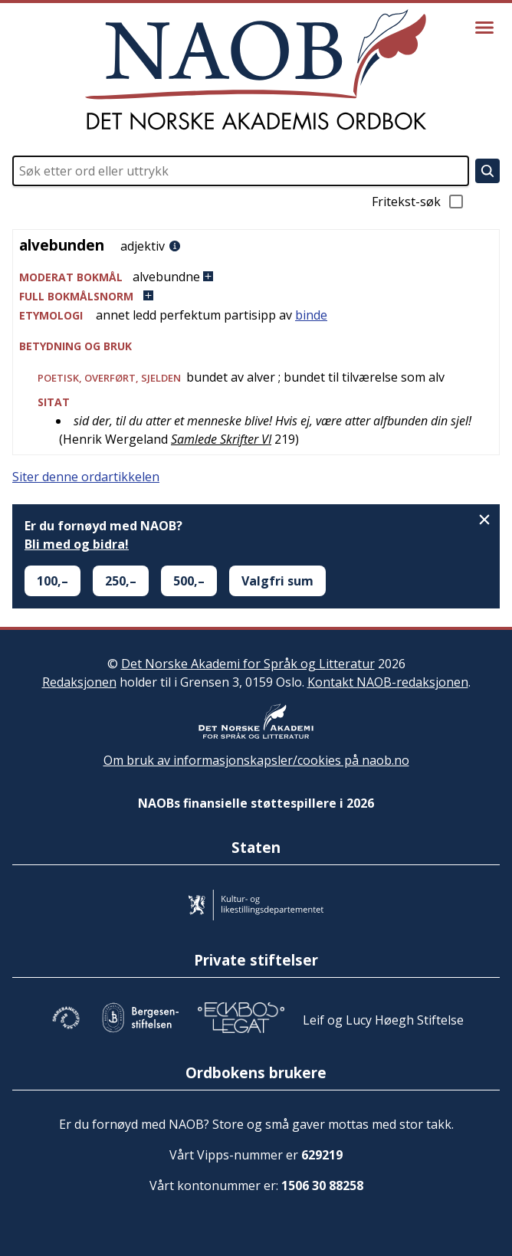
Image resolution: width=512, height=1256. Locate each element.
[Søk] (487, 171)
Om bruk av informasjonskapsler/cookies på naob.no (256, 760)
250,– (120, 580)
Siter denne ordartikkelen (85, 476)
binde (311, 315)
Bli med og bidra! (77, 544)
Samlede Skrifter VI (221, 439)
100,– (52, 580)
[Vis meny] (484, 27)
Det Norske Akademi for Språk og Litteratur (248, 663)
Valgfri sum (277, 580)
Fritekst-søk (418, 201)
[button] (256, 277)
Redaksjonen (79, 682)
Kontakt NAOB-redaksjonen (387, 682)
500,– (189, 580)
